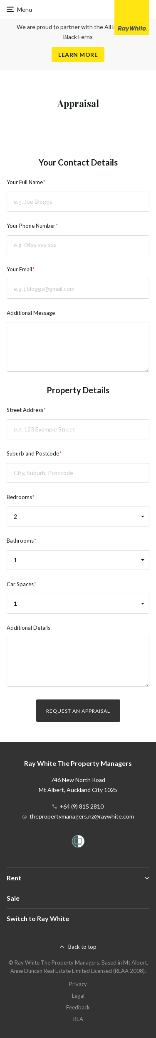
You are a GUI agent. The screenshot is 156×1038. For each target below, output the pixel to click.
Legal (78, 995)
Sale (13, 898)
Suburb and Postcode (33, 453)
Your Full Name (25, 182)
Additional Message (31, 312)
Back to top (82, 946)
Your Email (19, 269)
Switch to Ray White (38, 918)
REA (78, 1019)
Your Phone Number (31, 225)
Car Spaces (20, 584)
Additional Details (28, 627)
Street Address (25, 410)
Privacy (78, 984)
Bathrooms (20, 540)
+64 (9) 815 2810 (81, 806)
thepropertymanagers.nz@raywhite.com (82, 816)
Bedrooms (19, 497)
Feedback (78, 1007)
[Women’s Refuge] (78, 843)
